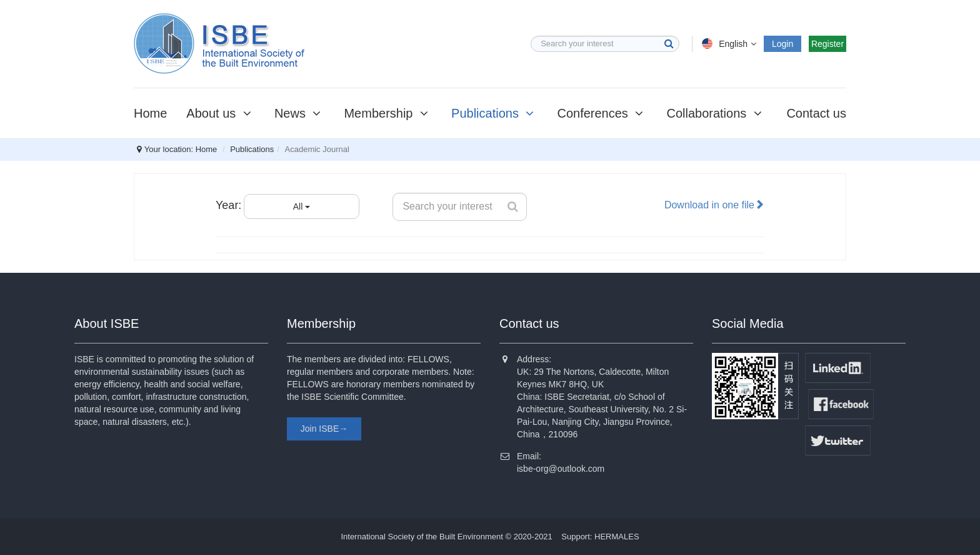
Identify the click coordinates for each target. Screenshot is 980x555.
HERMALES (616, 536)
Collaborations (715, 113)
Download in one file (714, 205)
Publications (494, 113)
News (299, 113)
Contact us (816, 113)
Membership (388, 113)
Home (150, 113)
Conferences (602, 113)
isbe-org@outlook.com (560, 469)
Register (827, 44)
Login (782, 44)
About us (220, 113)
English (730, 44)
